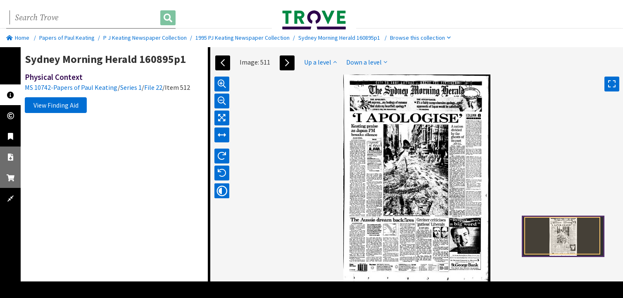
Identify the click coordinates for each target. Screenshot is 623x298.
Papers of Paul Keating (67, 37)
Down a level (366, 62)
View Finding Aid (55, 105)
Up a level (320, 62)
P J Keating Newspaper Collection (145, 37)
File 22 (153, 87)
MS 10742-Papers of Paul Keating (71, 87)
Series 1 (131, 87)
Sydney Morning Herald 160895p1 (339, 37)
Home (17, 37)
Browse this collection (420, 37)
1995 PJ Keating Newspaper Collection (242, 37)
